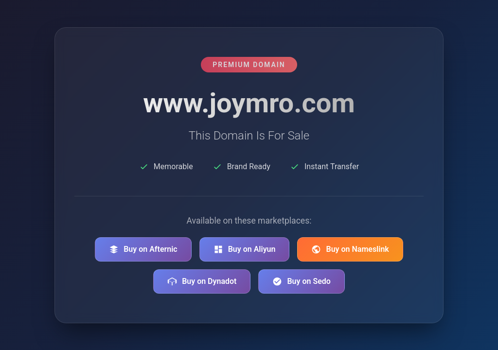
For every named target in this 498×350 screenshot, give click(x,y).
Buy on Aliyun (244, 249)
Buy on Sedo (301, 281)
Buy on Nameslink (350, 249)
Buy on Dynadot (201, 281)
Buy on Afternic (143, 249)
